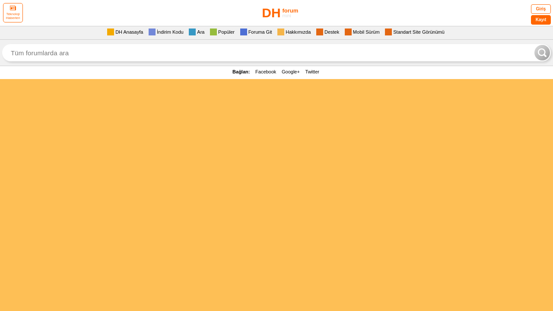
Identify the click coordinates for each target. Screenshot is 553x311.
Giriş (541, 8)
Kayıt (541, 19)
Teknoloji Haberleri (13, 13)
